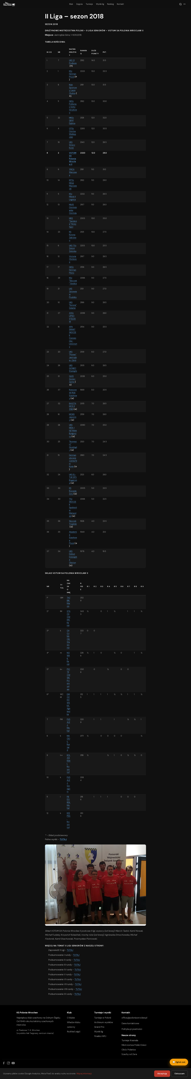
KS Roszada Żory (72, 491)
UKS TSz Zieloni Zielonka (72, 248)
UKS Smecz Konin (72, 145)
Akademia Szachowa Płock (73, 537)
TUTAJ (63, 839)
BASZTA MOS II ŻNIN (72, 406)
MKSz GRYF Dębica (72, 121)
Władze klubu (73, 1022)
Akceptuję (162, 1073)
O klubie (71, 1017)
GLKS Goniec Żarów (72, 379)
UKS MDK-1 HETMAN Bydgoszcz (73, 431)
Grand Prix (99, 1026)
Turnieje (89, 4)
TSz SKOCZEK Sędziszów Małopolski (73, 507)
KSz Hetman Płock (72, 74)
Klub (71, 4)
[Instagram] (8, 1063)
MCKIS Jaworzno (72, 417)
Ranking (110, 4)
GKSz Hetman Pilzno (72, 270)
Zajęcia (79, 4)
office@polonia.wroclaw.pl (134, 1017)
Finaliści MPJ (100, 1036)
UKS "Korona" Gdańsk (73, 305)
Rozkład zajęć (73, 1031)
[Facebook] (3, 1063)
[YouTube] (13, 1063)
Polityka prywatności (132, 1029)
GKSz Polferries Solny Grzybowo (73, 107)
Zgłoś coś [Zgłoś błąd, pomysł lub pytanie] (179, 1062)
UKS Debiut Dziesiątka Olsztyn (73, 557)
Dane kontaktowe (130, 1023)
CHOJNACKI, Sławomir (68, 639)
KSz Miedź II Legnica (72, 197)
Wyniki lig (100, 4)
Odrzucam (179, 1073)
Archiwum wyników (103, 1022)
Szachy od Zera (129, 1054)
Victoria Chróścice (73, 259)
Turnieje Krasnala (130, 1040)
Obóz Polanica (129, 1049)
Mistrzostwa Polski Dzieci (134, 1045)
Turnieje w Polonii (102, 1017)
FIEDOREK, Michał (68, 802)
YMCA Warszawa (73, 172)
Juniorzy (71, 1026)
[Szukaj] (183, 4)
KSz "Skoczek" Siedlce (73, 281)
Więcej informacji (84, 1073)
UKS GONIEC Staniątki (73, 368)
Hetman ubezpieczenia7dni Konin (73, 461)
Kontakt (120, 4)
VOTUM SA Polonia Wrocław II (72, 158)
